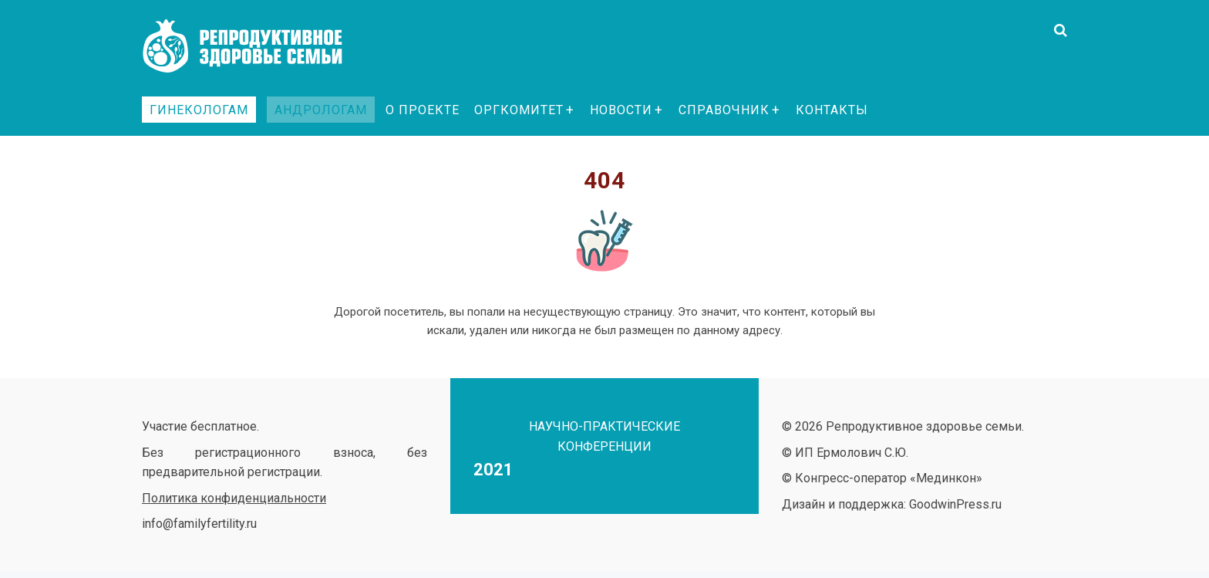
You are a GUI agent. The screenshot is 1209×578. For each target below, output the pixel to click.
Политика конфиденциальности (234, 498)
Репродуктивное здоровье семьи (257, 46)
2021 (493, 469)
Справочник (724, 110)
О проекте (423, 110)
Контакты (832, 110)
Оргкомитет (519, 110)
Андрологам (320, 110)
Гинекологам (199, 110)
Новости (621, 110)
